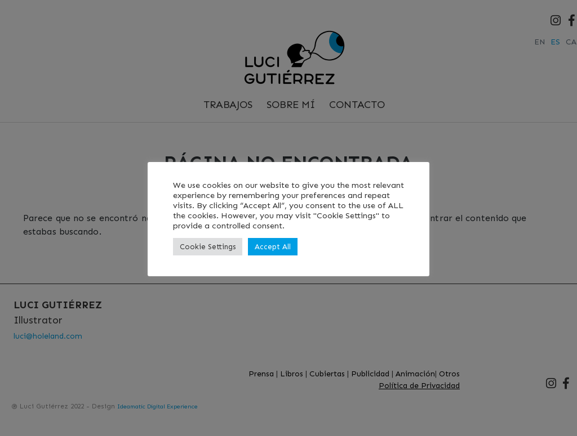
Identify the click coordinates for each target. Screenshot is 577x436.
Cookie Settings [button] (208, 246)
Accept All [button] (273, 246)
